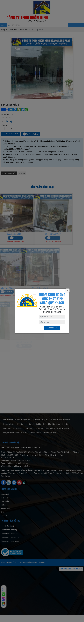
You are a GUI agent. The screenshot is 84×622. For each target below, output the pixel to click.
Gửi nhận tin (52, 328)
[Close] (67, 290)
